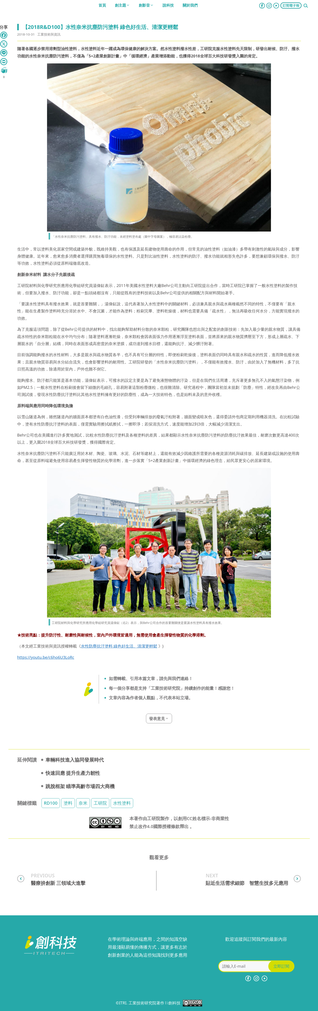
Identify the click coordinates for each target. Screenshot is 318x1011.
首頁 (102, 5)
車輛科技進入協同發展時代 (74, 759)
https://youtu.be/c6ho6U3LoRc (45, 657)
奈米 (83, 803)
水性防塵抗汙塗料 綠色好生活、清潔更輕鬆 (119, 646)
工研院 (100, 803)
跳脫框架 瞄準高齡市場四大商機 (80, 786)
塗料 (68, 803)
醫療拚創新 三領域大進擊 (58, 883)
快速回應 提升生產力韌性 (72, 773)
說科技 (168, 5)
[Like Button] (4, 70)
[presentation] (256, 951)
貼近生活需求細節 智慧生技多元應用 (247, 883)
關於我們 (190, 5)
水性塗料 (122, 803)
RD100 (51, 803)
